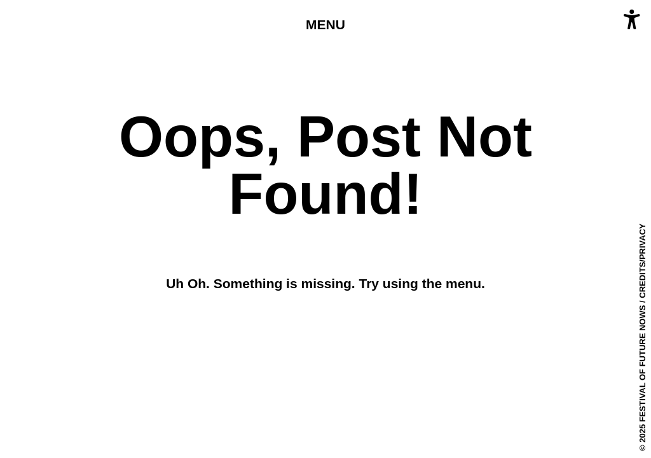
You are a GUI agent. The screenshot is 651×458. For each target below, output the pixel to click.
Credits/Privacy (642, 260)
